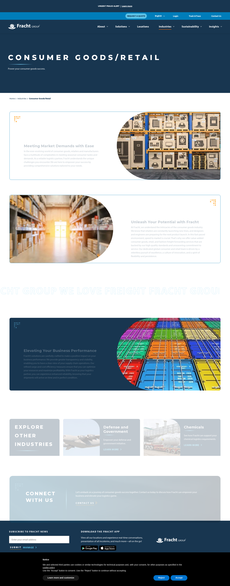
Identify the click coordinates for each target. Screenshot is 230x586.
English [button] (158, 15)
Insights (214, 26)
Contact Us (216, 16)
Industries (165, 26)
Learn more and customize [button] (60, 577)
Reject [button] (161, 577)
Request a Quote (136, 16)
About (101, 26)
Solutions (121, 26)
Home (12, 98)
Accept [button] (179, 577)
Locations (143, 26)
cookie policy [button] (49, 567)
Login (175, 16)
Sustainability (190, 26)
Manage (28, 547)
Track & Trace (195, 16)
